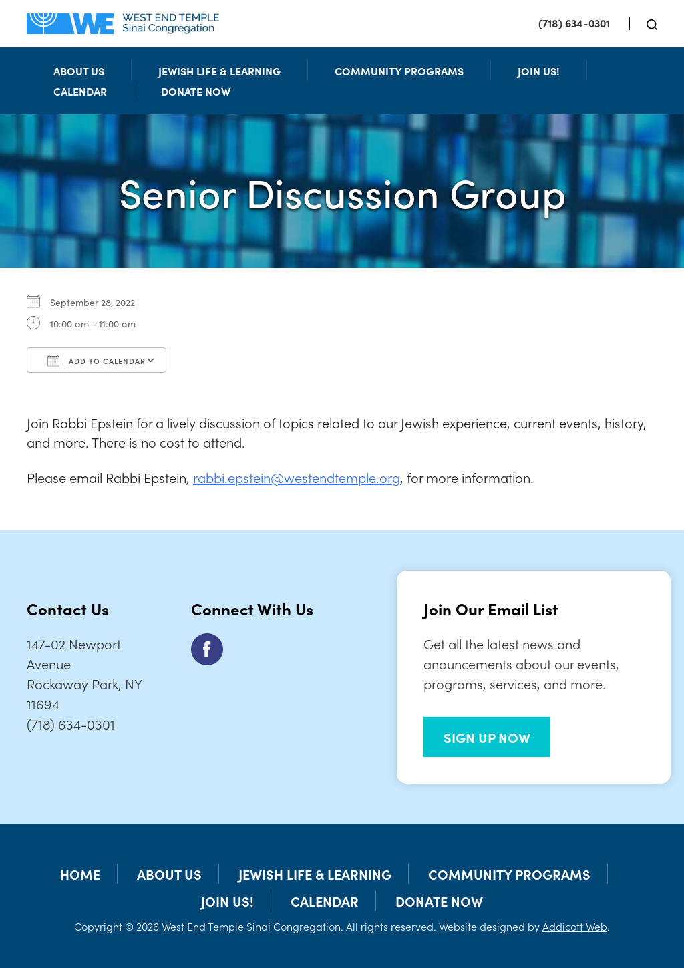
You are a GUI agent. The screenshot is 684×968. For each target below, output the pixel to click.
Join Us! (539, 70)
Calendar (80, 91)
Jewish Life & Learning (219, 70)
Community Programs (399, 70)
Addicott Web (574, 926)
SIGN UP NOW (487, 737)
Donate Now (195, 91)
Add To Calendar (96, 361)
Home (80, 873)
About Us (78, 70)
